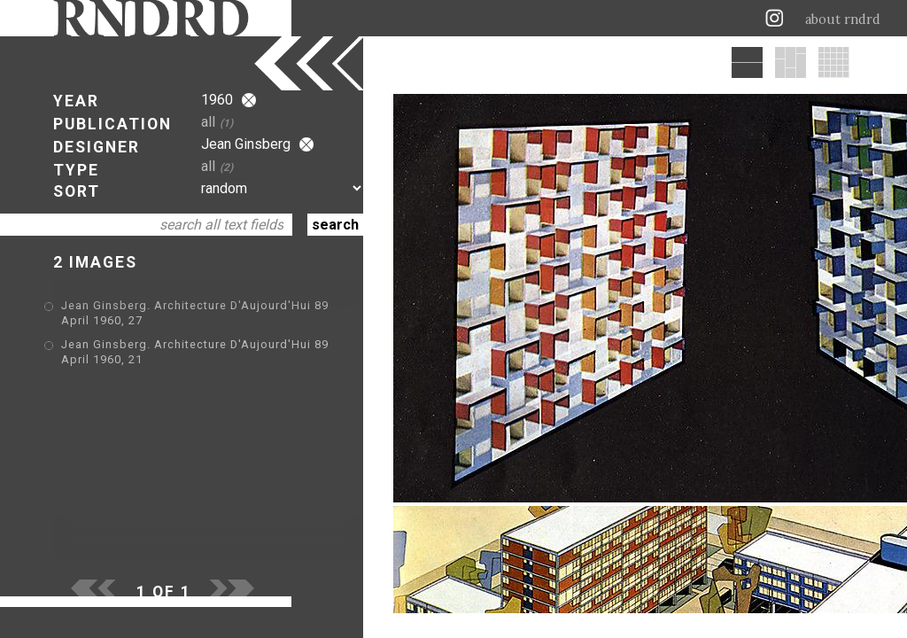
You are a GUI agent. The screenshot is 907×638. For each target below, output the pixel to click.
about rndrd (842, 19)
